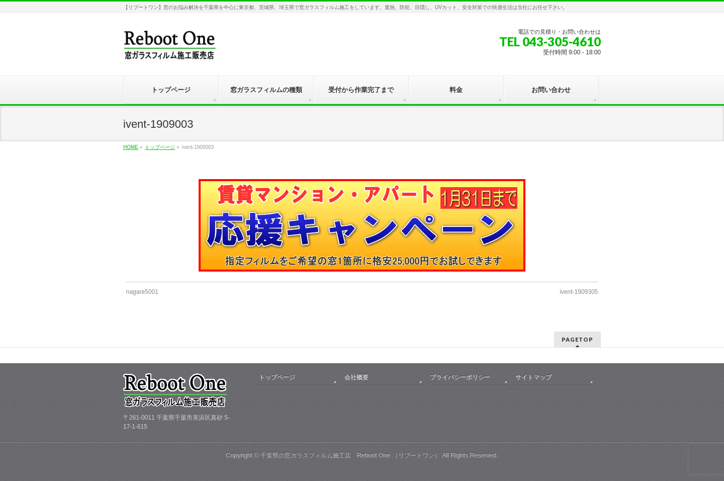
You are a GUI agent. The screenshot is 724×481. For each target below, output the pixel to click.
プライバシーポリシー (460, 377)
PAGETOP (577, 339)
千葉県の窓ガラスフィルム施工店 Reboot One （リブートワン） (350, 455)
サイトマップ (533, 377)
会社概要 (356, 377)
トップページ (160, 147)
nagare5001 (142, 291)
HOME (130, 147)
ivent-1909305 (579, 291)
